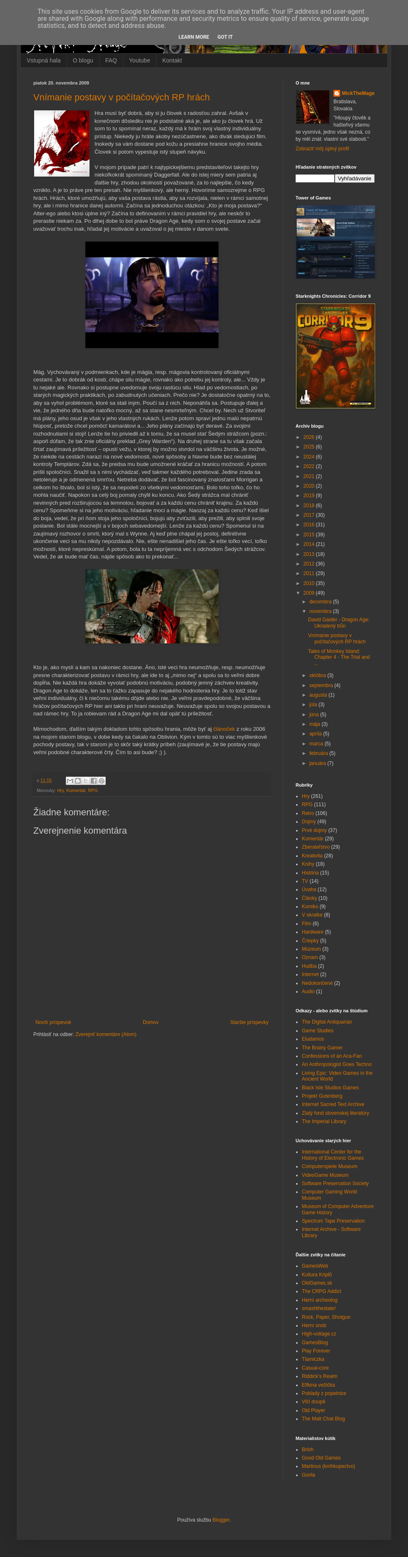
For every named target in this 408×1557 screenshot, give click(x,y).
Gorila (308, 1475)
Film (306, 924)
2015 (310, 535)
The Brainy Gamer (322, 1048)
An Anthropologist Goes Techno (337, 1064)
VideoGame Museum (325, 1175)
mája (315, 724)
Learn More (194, 37)
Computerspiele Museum (329, 1166)
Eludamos (313, 1039)
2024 (310, 457)
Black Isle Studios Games (330, 1088)
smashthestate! (319, 1308)
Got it (225, 37)
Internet (310, 974)
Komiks (310, 906)
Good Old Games (321, 1458)
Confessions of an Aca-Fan (332, 1056)
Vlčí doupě (314, 1402)
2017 (310, 515)
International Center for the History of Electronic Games (333, 1155)
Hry (60, 790)
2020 (310, 486)
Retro (308, 813)
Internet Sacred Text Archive (333, 1104)
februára (319, 753)
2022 (310, 466)
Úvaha (309, 889)
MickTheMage (358, 93)
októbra (318, 675)
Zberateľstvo (316, 847)
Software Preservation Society (335, 1183)
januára (318, 763)
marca (317, 744)
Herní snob (314, 1325)
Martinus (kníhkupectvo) (328, 1466)
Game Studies (317, 1031)
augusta (318, 695)
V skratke (312, 915)
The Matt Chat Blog (323, 1419)
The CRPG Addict (321, 1291)
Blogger (220, 1520)
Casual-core (315, 1368)
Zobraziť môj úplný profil (322, 149)
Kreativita (312, 856)
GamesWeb (315, 1266)
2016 (310, 525)
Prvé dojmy (314, 830)
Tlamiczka (313, 1359)
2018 (310, 505)
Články (309, 898)
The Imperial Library (324, 1121)
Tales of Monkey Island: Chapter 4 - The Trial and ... (339, 657)
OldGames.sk (317, 1283)
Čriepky (310, 941)
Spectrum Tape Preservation (333, 1221)
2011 (310, 573)
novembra (321, 611)
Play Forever (316, 1351)
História (310, 873)
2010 (310, 583)
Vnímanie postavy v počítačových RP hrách (121, 97)
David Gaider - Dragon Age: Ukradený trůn (338, 622)
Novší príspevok (53, 1022)
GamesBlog (315, 1342)
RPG (92, 790)
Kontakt (172, 60)
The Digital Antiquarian (327, 1022)
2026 (310, 437)
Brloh (307, 1449)
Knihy (308, 864)
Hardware (312, 932)
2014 (310, 544)
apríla (316, 734)
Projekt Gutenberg (322, 1096)
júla (313, 705)
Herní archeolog (319, 1300)
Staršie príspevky (249, 1022)
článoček (224, 729)
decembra (321, 602)
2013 (310, 554)
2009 (310, 593)
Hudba (309, 966)
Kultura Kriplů (317, 1275)
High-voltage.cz (319, 1334)
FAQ (111, 60)
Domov (151, 1022)
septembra (321, 685)
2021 (310, 476)
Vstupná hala (44, 60)
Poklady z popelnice (324, 1393)
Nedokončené (317, 983)
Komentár (75, 790)
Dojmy (309, 822)
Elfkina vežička (318, 1385)
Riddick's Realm (320, 1376)
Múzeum (311, 949)
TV (305, 881)
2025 (310, 447)
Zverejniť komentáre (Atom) (106, 1034)
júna (314, 714)
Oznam (310, 957)
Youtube (139, 60)
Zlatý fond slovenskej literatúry (335, 1113)
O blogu (83, 60)
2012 (310, 564)
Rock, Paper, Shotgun (326, 1317)
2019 (310, 495)
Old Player (313, 1410)
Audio (308, 991)
